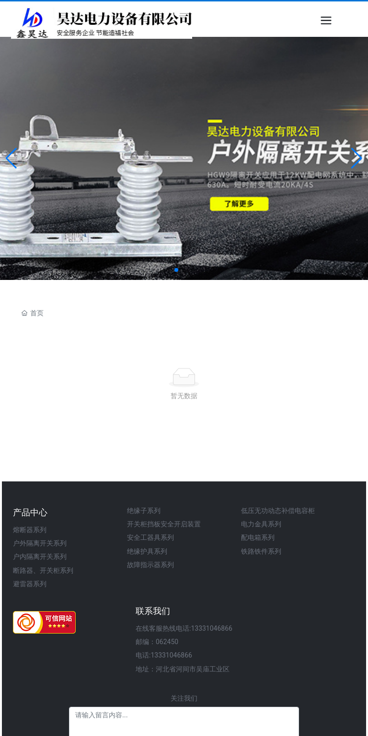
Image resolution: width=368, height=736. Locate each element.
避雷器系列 (29, 584)
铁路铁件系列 (261, 551)
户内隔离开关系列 (40, 556)
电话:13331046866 (164, 655)
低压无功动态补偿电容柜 (278, 510)
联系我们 (153, 611)
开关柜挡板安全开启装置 (164, 524)
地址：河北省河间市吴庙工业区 (183, 669)
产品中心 (30, 512)
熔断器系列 (29, 530)
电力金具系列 (261, 524)
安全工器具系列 (150, 537)
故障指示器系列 (150, 565)
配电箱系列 (258, 537)
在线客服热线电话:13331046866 (184, 628)
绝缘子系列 (144, 510)
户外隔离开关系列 (40, 543)
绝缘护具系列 (147, 551)
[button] (176, 270)
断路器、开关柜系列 (43, 570)
